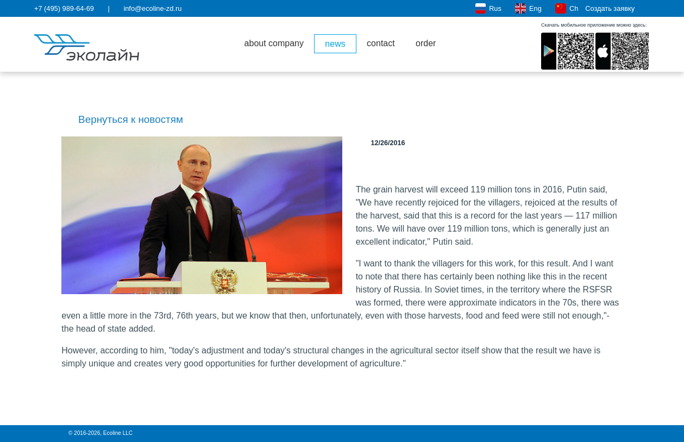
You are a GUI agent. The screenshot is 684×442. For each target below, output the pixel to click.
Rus (488, 8)
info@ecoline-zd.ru (152, 8)
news (335, 43)
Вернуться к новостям (122, 119)
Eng (528, 8)
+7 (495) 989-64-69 (64, 8)
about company (274, 43)
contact (381, 43)
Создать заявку (616, 8)
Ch (566, 8)
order (426, 43)
